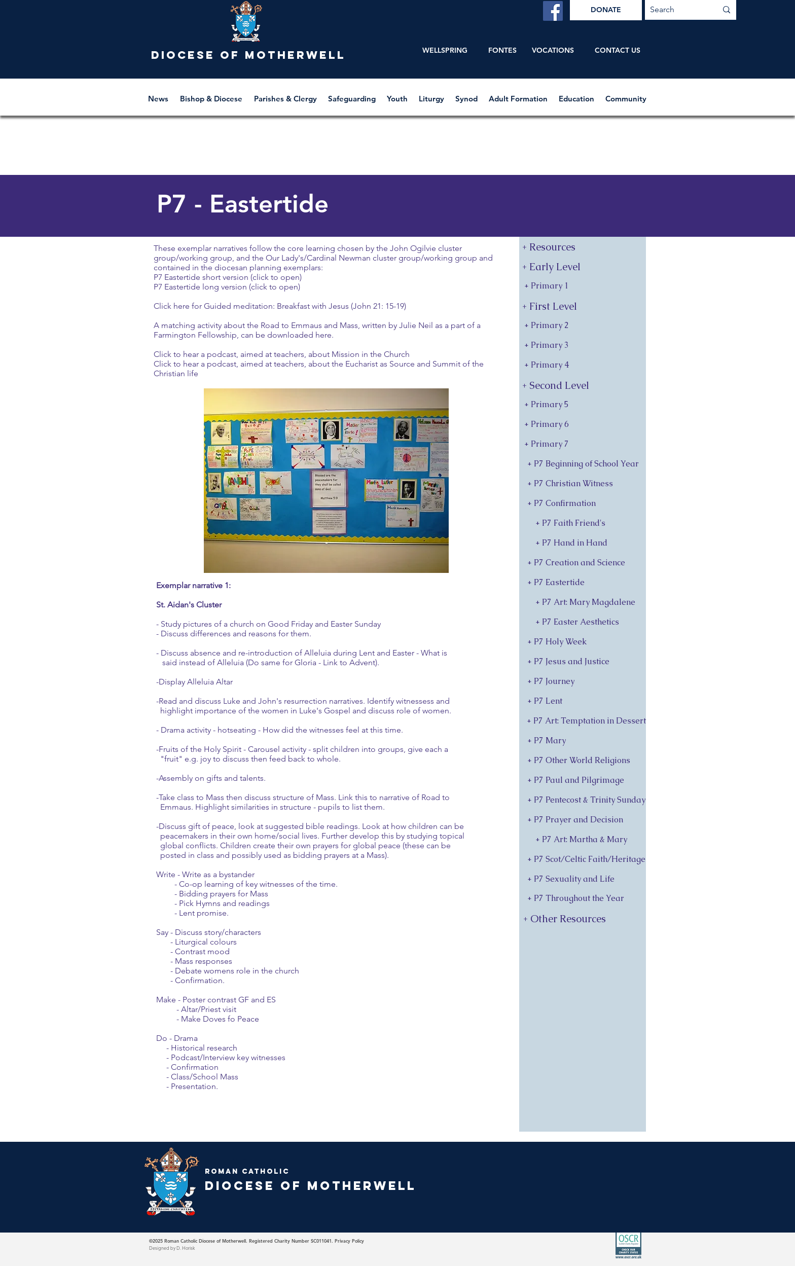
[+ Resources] (582, 247)
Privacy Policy (349, 1241)
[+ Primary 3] (582, 345)
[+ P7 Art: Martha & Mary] (582, 840)
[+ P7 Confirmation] (582, 504)
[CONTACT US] (617, 51)
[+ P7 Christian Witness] (582, 484)
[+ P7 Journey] (582, 682)
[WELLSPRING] (445, 51)
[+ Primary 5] (582, 405)
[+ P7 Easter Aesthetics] (582, 622)
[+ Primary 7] (582, 444)
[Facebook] (553, 11)
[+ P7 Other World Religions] (582, 761)
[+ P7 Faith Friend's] (582, 523)
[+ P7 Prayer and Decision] (582, 820)
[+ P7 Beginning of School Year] (582, 464)
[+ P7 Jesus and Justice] (582, 662)
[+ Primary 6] (582, 425)
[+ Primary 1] (582, 286)
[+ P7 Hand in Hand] (582, 543)
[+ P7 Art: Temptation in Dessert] (582, 721)
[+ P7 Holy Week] (582, 642)
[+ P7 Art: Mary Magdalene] (582, 602)
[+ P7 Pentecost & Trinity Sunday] (582, 800)
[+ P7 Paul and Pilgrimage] (582, 780)
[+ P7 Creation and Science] (582, 563)
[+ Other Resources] (583, 918)
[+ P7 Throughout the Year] (582, 899)
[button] (212, 94)
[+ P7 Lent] (582, 701)
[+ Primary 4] (582, 365)
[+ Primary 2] (582, 326)
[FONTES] (502, 51)
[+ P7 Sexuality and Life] (582, 879)
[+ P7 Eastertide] (582, 583)
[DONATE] (606, 10)
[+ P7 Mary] (582, 741)
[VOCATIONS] (553, 51)
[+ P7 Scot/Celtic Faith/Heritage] (582, 860)
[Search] (676, 10)
